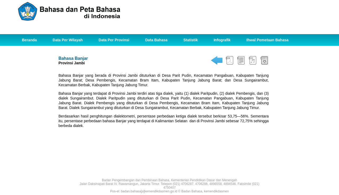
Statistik (190, 40)
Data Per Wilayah (68, 40)
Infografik (222, 40)
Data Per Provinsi (114, 40)
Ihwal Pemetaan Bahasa (268, 40)
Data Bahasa (156, 40)
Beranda (29, 40)
